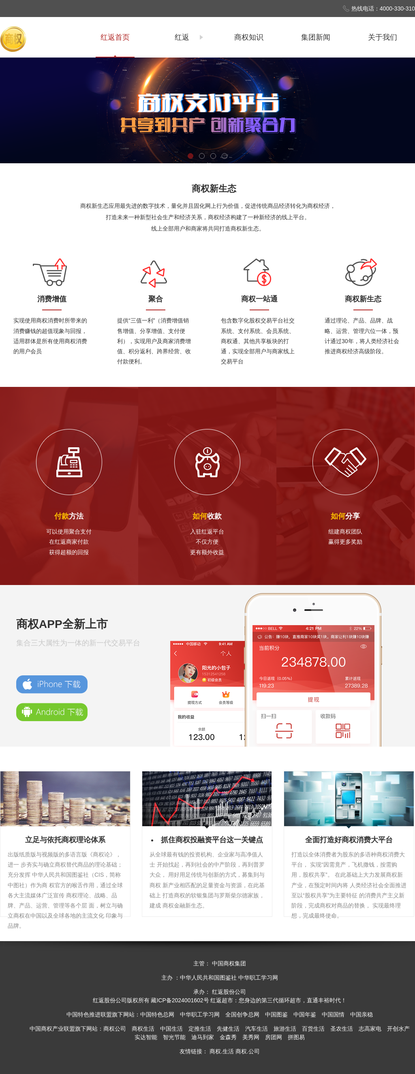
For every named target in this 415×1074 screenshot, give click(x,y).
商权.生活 (222, 1051)
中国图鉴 (276, 1014)
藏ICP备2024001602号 (180, 1000)
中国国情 (333, 1014)
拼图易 (296, 1037)
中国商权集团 (229, 963)
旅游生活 (285, 1028)
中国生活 (171, 1028)
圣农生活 (341, 1028)
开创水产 (398, 1028)
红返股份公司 (110, 1000)
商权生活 (143, 1028)
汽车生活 (256, 1028)
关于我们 (382, 37)
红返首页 (115, 37)
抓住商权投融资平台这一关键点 (212, 840)
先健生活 (228, 1028)
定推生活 (199, 1028)
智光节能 (174, 1037)
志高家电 (370, 1028)
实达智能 (146, 1037)
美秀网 (250, 1037)
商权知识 (248, 37)
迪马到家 (202, 1037)
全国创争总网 (242, 1014)
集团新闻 (315, 37)
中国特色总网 (157, 1014)
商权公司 (114, 1028)
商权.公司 (247, 1051)
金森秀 (228, 1037)
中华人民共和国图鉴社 (208, 977)
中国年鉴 (304, 1014)
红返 (182, 37)
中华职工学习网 (258, 977)
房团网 (273, 1037)
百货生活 (313, 1028)
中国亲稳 (361, 1014)
